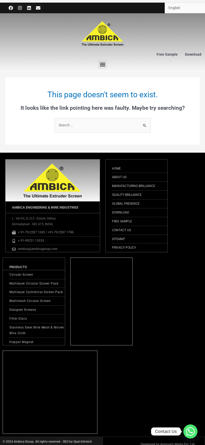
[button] (102, 64)
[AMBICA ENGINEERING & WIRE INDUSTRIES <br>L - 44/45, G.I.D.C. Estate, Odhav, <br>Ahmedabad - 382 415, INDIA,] (50, 392)
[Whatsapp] (190, 431)
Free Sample (167, 54)
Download (193, 54)
